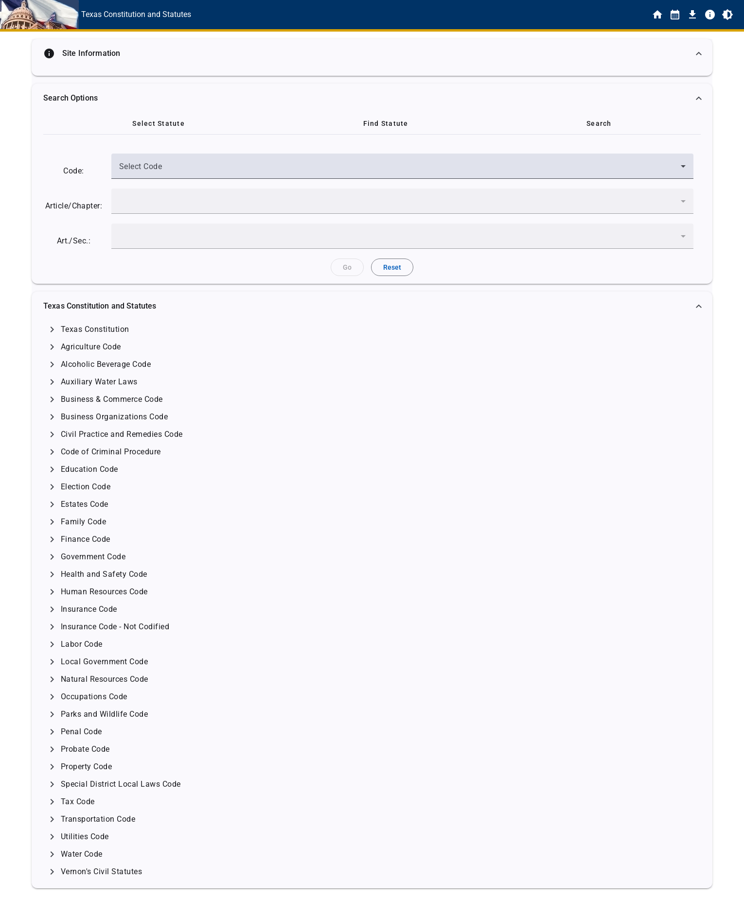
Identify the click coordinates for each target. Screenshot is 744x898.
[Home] (657, 14)
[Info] (710, 14)
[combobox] (402, 170)
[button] (372, 53)
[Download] (692, 14)
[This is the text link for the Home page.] (136, 14)
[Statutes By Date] (675, 14)
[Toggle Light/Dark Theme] (727, 14)
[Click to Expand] (52, 329)
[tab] (158, 123)
